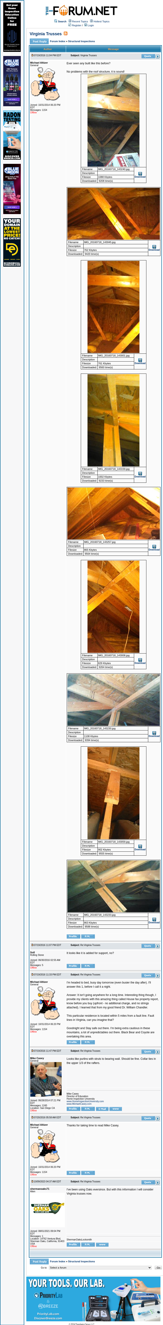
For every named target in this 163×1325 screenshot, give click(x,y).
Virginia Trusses (46, 34)
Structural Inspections (81, 41)
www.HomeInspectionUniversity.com (85, 1101)
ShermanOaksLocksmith (79, 1239)
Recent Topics (80, 21)
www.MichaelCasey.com (79, 1104)
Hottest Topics (101, 21)
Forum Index (58, 41)
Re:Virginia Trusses (90, 945)
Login (89, 25)
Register (74, 25)
